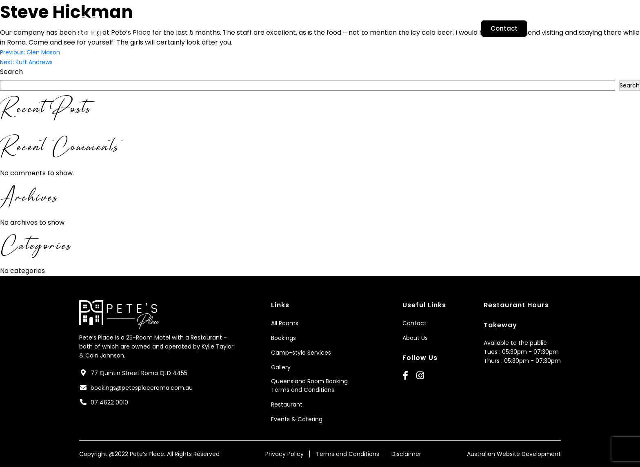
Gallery (364, 28)
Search (11, 71)
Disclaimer (406, 454)
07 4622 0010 (109, 402)
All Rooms (284, 323)
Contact (504, 28)
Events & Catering (296, 419)
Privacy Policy (284, 454)
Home (181, 28)
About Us (216, 28)
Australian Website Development (514, 454)
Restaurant (450, 28)
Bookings (404, 28)
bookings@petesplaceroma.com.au (142, 388)
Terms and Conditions (347, 454)
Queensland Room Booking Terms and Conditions (309, 385)
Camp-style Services (308, 28)
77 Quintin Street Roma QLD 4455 (139, 373)
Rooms (254, 28)
